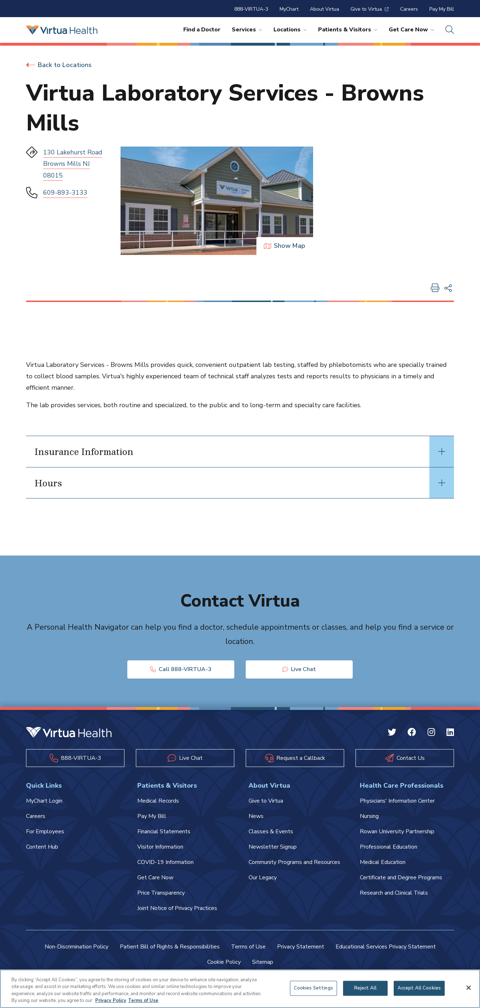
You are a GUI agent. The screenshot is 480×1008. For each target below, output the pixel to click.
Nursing (369, 816)
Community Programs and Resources (294, 862)
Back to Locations (59, 65)
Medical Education (382, 862)
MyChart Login (44, 801)
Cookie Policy (224, 962)
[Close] (468, 988)
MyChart (289, 9)
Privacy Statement (300, 947)
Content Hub (42, 847)
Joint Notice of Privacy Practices (177, 908)
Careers (409, 9)
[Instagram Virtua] (431, 733)
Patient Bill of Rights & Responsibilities (170, 947)
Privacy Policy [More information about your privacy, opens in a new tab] (110, 1000)
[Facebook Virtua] (412, 733)
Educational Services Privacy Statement (386, 947)
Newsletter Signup (273, 847)
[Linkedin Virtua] (450, 733)
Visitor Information (160, 847)
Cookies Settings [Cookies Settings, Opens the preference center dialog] (313, 988)
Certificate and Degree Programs (401, 878)
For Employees (45, 832)
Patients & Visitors (347, 30)
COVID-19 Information (165, 862)
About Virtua (324, 9)
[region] (240, 988)
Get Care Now (411, 30)
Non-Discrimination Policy (76, 947)
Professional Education (388, 847)
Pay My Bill (441, 9)
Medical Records (158, 801)
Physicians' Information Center (397, 801)
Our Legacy (263, 878)
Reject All (365, 988)
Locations (290, 30)
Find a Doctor (201, 30)
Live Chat (299, 669)
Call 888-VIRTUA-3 (180, 669)
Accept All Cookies (419, 988)
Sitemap (262, 962)
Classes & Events (271, 832)
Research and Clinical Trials (394, 893)
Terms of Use (248, 947)
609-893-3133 (65, 192)
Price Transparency (161, 893)
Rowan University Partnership (397, 832)
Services (247, 30)
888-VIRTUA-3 (251, 9)
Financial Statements (163, 832)
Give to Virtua (370, 9)
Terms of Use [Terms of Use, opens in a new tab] (143, 1000)
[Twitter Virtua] (392, 733)
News (256, 816)
